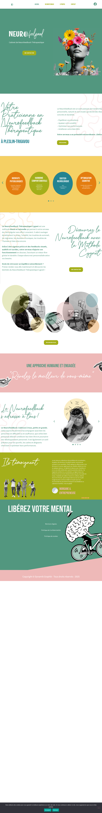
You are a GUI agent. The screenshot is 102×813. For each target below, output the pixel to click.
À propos (62, 4)
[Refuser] (99, 808)
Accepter (47, 810)
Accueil (37, 4)
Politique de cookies (51, 536)
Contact (73, 4)
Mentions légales (51, 524)
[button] (2, 182)
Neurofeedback (49, 4)
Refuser (55, 810)
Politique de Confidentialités (51, 530)
